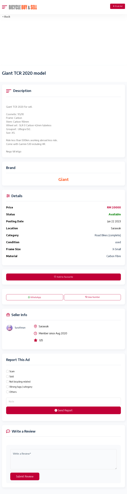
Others (13, 391)
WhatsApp (34, 297)
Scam (12, 371)
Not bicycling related (19, 381)
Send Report (63, 410)
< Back (6, 16)
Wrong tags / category (20, 386)
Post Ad (117, 6)
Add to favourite (63, 276)
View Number (92, 297)
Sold (11, 376)
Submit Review (25, 476)
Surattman (20, 327)
